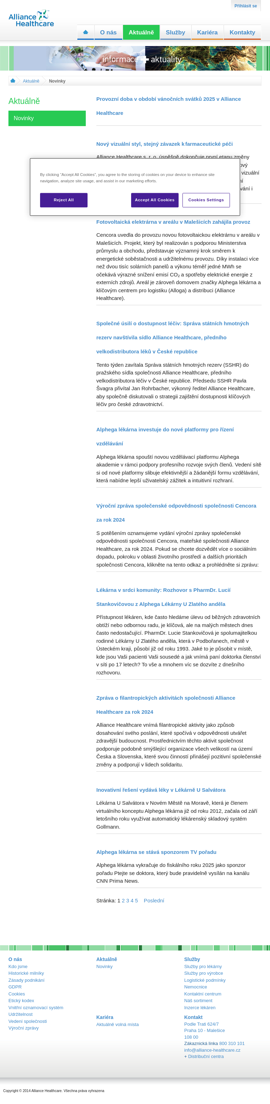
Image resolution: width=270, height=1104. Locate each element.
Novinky (104, 966)
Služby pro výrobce (203, 973)
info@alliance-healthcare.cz (212, 1050)
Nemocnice (195, 986)
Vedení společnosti (27, 1021)
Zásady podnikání (26, 980)
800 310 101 (232, 1043)
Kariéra (207, 32)
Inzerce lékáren (200, 1007)
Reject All (64, 200)
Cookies (16, 994)
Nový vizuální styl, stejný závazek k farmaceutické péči (164, 144)
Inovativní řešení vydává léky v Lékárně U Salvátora (161, 790)
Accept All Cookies (155, 200)
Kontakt (193, 1017)
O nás (108, 32)
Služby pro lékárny (203, 966)
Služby (175, 32)
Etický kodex (21, 1000)
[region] (135, 187)
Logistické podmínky (205, 980)
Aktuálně (141, 32)
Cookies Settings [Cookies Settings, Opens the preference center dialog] (206, 200)
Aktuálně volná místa (117, 1024)
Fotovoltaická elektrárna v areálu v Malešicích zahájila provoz (173, 222)
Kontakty (242, 32)
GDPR (15, 986)
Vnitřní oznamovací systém (35, 1007)
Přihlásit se (245, 6)
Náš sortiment (198, 1000)
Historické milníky (26, 973)
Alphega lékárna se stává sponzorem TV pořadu (156, 852)
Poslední (154, 900)
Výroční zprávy (23, 1028)
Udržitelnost (20, 1014)
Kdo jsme (17, 966)
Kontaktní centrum (202, 994)
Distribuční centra (206, 1056)
